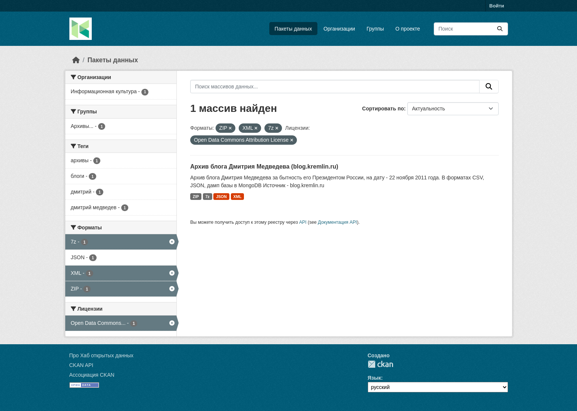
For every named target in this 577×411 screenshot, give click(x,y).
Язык (374, 378)
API (303, 222)
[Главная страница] (76, 60)
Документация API (337, 222)
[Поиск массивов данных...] (471, 28)
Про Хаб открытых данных (101, 355)
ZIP (196, 196)
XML (237, 196)
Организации (339, 29)
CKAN (380, 364)
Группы (375, 29)
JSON (221, 196)
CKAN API (81, 365)
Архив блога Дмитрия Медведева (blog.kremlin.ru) (264, 166)
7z (208, 196)
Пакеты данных (293, 29)
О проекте (407, 29)
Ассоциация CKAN (92, 375)
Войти (496, 6)
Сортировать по (383, 109)
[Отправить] (499, 28)
